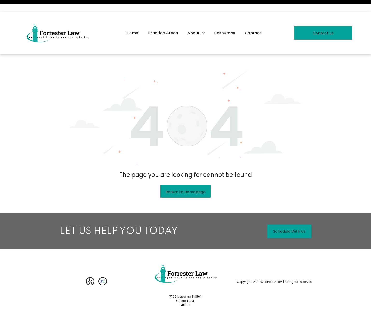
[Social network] (102, 270)
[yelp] (90, 270)
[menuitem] (132, 21)
